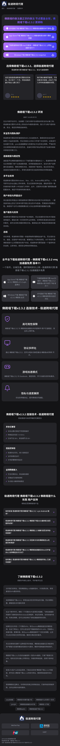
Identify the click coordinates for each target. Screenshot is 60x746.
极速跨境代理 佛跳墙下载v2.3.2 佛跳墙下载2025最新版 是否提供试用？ (28, 522)
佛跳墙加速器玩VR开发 (27, 704)
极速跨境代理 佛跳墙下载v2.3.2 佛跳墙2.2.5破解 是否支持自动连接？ (27, 531)
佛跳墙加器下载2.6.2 (36, 709)
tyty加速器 (9, 700)
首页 (3, 8)
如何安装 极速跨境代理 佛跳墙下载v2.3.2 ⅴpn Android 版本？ (27, 512)
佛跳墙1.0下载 (44, 704)
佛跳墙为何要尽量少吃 (24, 700)
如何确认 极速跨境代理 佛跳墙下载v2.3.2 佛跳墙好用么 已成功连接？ (27, 560)
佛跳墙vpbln (21, 709)
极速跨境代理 (11, 8)
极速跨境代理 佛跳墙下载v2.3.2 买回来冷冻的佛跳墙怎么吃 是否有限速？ (27, 541)
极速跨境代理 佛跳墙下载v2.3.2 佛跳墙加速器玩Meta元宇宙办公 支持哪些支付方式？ (27, 551)
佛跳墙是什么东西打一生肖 (45, 700)
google (13, 704)
